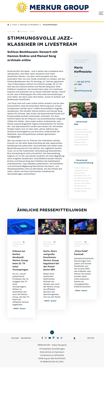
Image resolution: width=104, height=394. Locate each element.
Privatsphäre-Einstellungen (52, 376)
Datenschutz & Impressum (52, 379)
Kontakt (15, 365)
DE (88, 365)
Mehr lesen (19, 335)
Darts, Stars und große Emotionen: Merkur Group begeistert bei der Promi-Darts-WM (51, 287)
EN (92, 365)
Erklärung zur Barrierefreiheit (52, 385)
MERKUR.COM (44, 372)
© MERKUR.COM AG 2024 (52, 389)
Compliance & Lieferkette (52, 382)
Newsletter (26, 365)
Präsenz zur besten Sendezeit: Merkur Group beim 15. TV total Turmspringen (20, 287)
